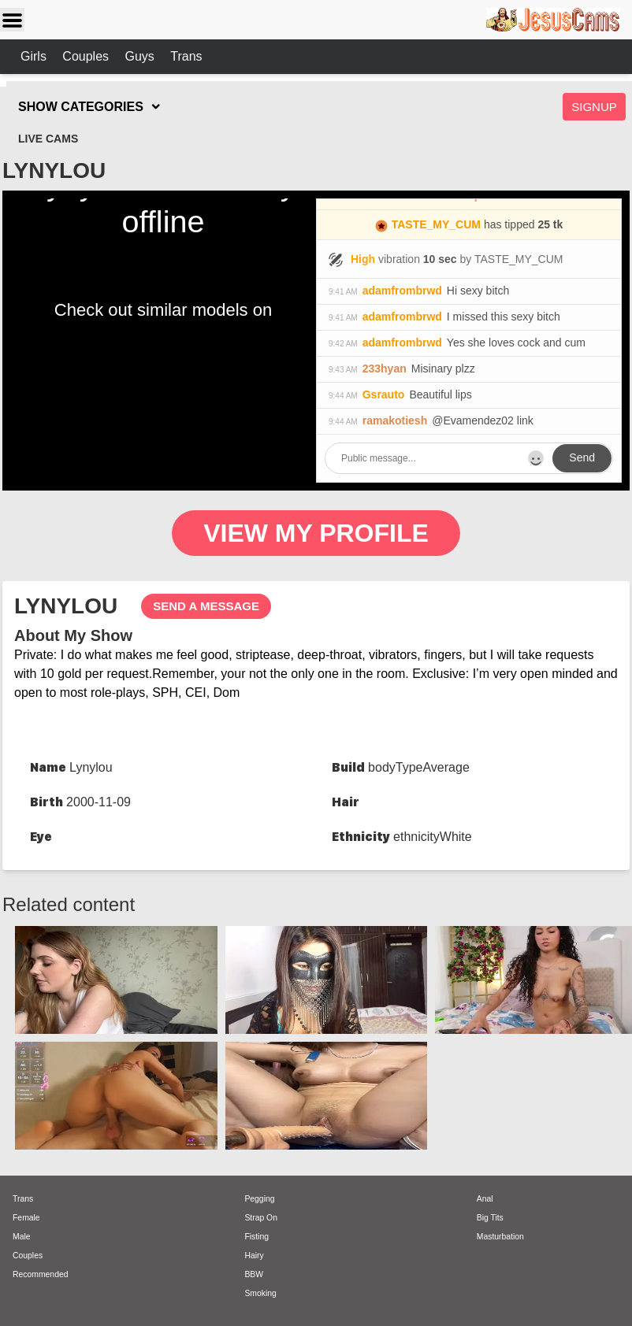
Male (22, 1236)
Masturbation (500, 1236)
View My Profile (316, 533)
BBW (253, 1274)
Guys (141, 56)
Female (26, 1217)
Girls (35, 56)
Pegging (259, 1199)
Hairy (253, 1255)
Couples (87, 56)
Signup (594, 106)
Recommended (40, 1274)
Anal (485, 1199)
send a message (206, 606)
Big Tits (490, 1217)
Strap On (260, 1217)
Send (582, 457)
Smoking (260, 1293)
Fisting (256, 1236)
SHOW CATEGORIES (80, 106)
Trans (186, 56)
